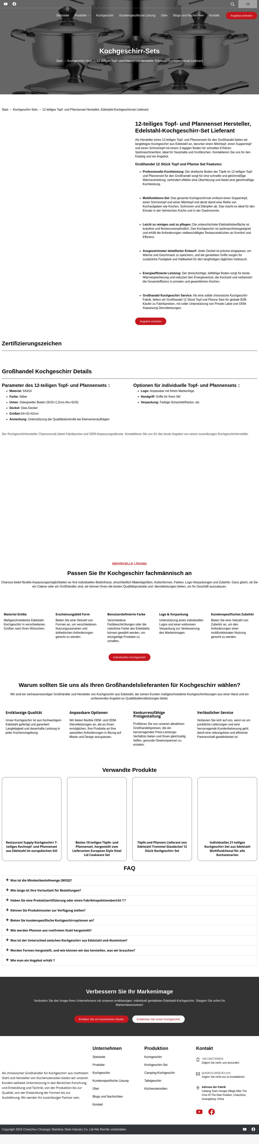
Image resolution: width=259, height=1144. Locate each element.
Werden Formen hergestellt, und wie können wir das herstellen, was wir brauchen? (72, 950)
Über (164, 15)
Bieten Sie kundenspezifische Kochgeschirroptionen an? (52, 920)
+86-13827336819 (212, 1058)
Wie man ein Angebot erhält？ (32, 960)
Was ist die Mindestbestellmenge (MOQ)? (41, 880)
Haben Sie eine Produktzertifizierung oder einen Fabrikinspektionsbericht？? (68, 900)
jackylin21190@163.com (216, 1072)
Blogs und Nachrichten (188, 15)
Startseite (62, 15)
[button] (129, 880)
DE (245, 4)
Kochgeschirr (105, 15)
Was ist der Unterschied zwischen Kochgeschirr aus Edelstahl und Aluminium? (68, 940)
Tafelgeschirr (153, 1080)
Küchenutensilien (155, 1088)
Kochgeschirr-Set (156, 1064)
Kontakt (214, 15)
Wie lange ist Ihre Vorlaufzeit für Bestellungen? (45, 890)
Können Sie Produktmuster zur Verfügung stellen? (47, 910)
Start (59, 60)
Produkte (81, 15)
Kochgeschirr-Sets (129, 51)
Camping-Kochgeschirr (159, 1072)
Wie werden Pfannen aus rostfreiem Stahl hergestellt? (51, 930)
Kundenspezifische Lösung (137, 15)
